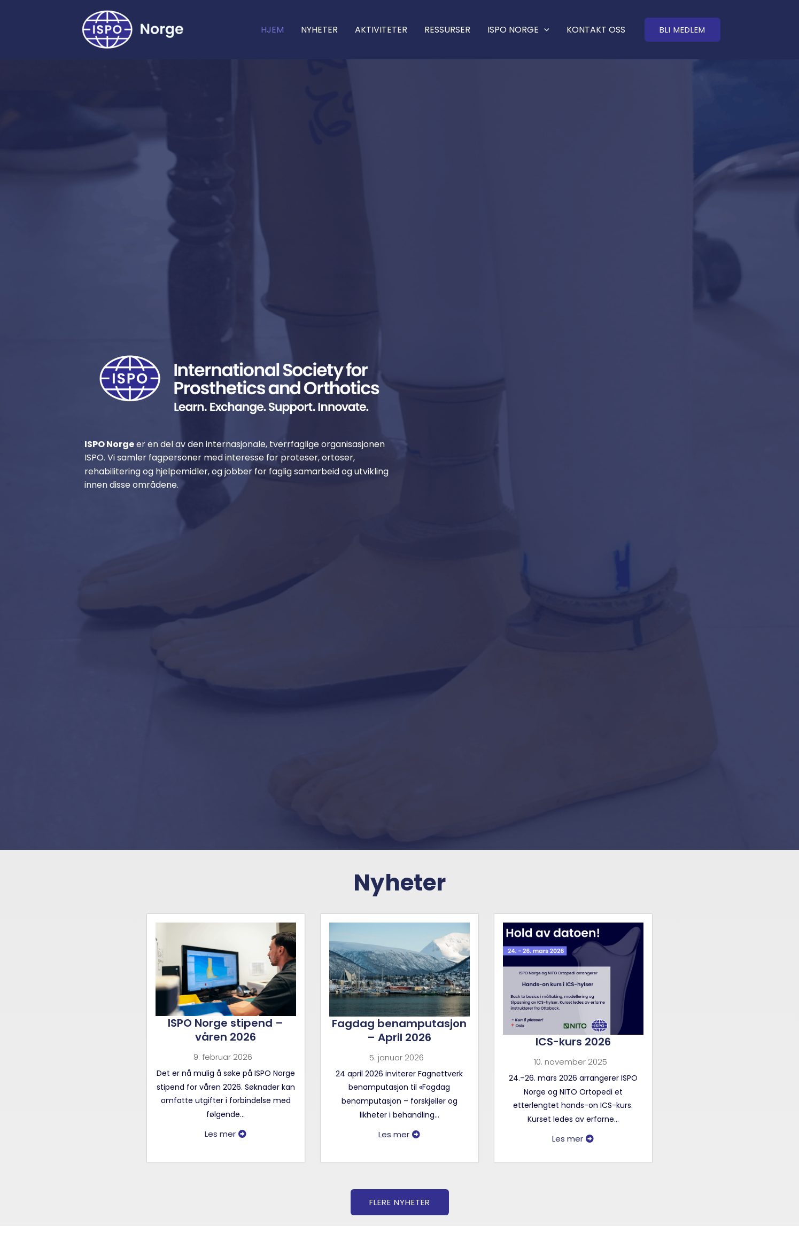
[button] (682, 30)
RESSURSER (447, 30)
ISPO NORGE (518, 30)
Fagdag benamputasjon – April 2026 (399, 1030)
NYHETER (319, 30)
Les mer (225, 1133)
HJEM (272, 30)
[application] (544, 30)
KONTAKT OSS (596, 30)
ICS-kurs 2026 (573, 1041)
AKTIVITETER (381, 30)
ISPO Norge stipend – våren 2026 (225, 1029)
